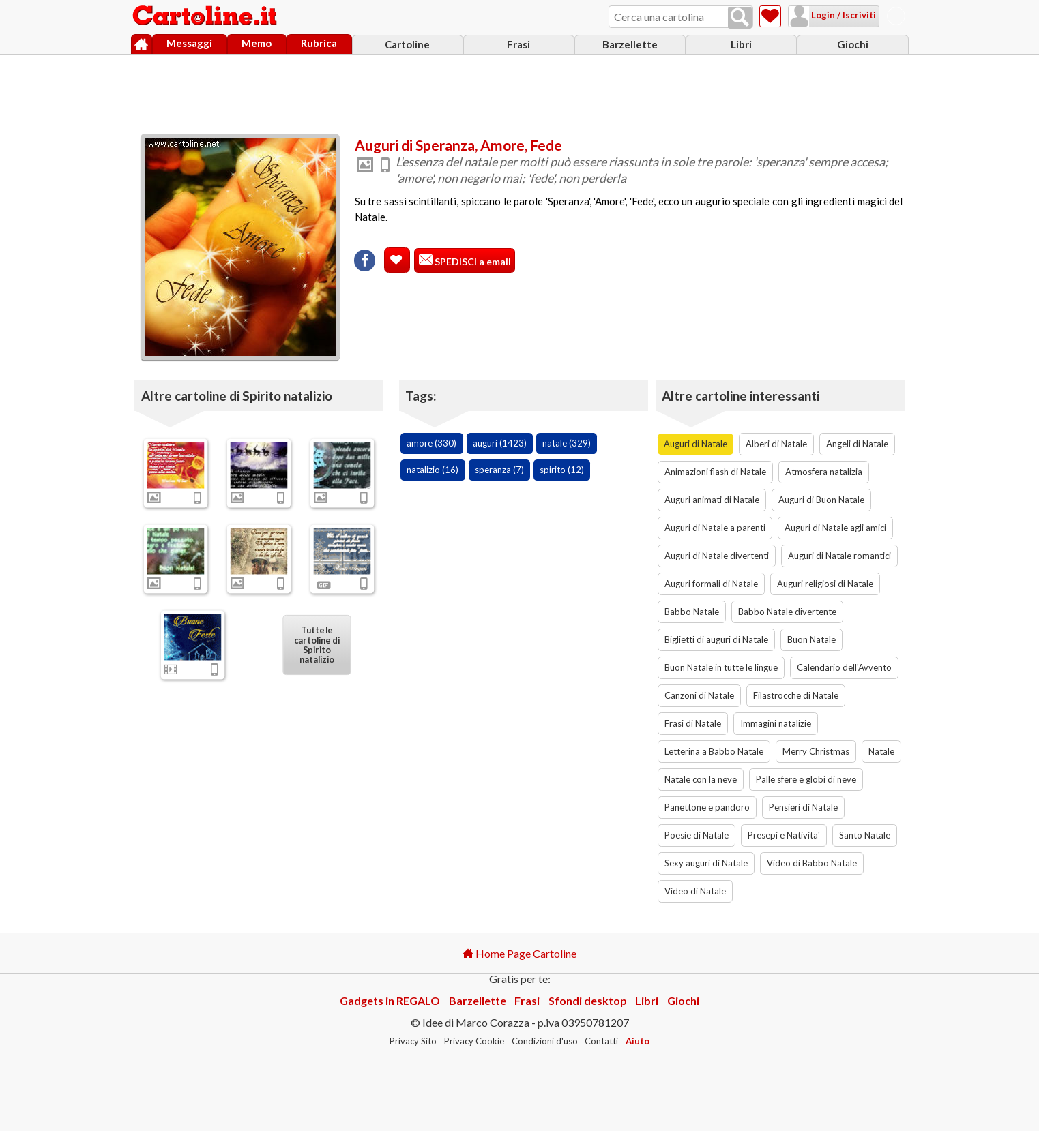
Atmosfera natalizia (823, 471)
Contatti (601, 1041)
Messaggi (189, 43)
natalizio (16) (432, 469)
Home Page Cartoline (519, 953)
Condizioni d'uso (545, 1041)
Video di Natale (695, 891)
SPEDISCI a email (472, 261)
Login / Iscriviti (842, 15)
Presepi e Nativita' (784, 835)
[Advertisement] (520, 90)
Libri (741, 44)
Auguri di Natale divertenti (716, 555)
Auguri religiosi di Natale (825, 583)
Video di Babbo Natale (812, 863)
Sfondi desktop (587, 1000)
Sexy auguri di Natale (706, 863)
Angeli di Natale (857, 443)
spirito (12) (562, 469)
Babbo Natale (691, 611)
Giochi (852, 44)
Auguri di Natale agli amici (835, 527)
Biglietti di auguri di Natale (716, 639)
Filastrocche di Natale (795, 695)
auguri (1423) (500, 443)
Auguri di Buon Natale (821, 499)
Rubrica (319, 43)
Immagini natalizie (775, 723)
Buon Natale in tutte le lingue (721, 667)
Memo (257, 43)
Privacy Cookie (474, 1041)
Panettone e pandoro (707, 807)
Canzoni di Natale (699, 695)
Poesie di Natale (696, 835)
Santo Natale (864, 835)
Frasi (518, 44)
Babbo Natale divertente (787, 611)
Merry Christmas (815, 751)
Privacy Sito (413, 1041)
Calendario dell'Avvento (844, 667)
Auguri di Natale (695, 443)
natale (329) (566, 443)
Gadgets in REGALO (390, 1000)
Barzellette (630, 44)
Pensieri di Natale (803, 807)
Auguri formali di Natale (711, 583)
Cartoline (407, 44)
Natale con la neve (700, 779)
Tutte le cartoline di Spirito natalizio (317, 644)
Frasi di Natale (692, 723)
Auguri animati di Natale (711, 499)
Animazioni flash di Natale (715, 471)
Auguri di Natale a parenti (714, 527)
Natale (881, 751)
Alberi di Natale (776, 443)
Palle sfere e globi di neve (806, 779)
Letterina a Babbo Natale (713, 751)
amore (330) (431, 443)
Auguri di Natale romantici (839, 555)
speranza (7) (499, 469)
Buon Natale (811, 639)
